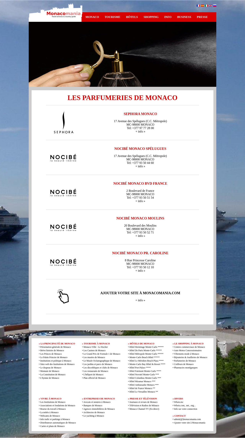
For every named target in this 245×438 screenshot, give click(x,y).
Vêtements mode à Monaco (186, 354)
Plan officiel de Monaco (94, 378)
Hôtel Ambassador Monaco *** (143, 385)
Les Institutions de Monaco (52, 402)
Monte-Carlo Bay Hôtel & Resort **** (147, 364)
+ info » (140, 131)
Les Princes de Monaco (51, 354)
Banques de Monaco (92, 405)
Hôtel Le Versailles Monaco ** (143, 391)
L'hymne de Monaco (49, 378)
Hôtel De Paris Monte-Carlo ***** (145, 350)
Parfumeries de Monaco (185, 360)
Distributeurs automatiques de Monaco (58, 422)
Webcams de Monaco (50, 415)
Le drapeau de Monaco (50, 367)
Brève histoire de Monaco (52, 350)
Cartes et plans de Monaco (52, 426)
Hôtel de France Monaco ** (142, 388)
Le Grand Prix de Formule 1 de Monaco (101, 354)
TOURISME (112, 17)
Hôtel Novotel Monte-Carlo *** (144, 374)
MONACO (92, 17)
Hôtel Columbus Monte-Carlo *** (145, 378)
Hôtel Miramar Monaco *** (142, 381)
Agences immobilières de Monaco (99, 409)
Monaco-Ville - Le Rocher (95, 347)
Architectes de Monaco (94, 412)
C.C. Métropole (156, 121)
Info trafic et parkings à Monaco (55, 419)
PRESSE (202, 17)
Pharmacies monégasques (186, 367)
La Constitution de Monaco (52, 374)
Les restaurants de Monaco (95, 371)
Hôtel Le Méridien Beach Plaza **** (146, 360)
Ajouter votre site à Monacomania (189, 422)
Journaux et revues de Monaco (143, 402)
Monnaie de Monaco (49, 371)
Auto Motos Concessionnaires (188, 350)
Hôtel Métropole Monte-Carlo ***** (146, 354)
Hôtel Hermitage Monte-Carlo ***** (146, 347)
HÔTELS (132, 17)
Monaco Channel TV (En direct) (144, 409)
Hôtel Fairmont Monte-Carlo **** (145, 371)
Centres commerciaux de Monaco (189, 347)
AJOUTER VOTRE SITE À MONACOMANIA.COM (140, 293)
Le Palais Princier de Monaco (53, 357)
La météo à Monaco (49, 412)
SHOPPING (151, 17)
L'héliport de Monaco (93, 374)
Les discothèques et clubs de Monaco (100, 367)
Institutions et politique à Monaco (55, 360)
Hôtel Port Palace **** (140, 367)
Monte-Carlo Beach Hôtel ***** (144, 357)
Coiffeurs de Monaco (184, 364)
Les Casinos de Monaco (94, 350)
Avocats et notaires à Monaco (97, 402)
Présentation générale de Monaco (55, 347)
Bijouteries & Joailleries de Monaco (190, 357)
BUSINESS (184, 17)
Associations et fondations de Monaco (57, 405)
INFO (168, 17)
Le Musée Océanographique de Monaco (101, 360)
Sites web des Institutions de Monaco (57, 364)
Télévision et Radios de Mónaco (144, 405)
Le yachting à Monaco (93, 415)
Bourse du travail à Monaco (53, 409)
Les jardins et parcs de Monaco (97, 364)
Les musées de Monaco (94, 357)
